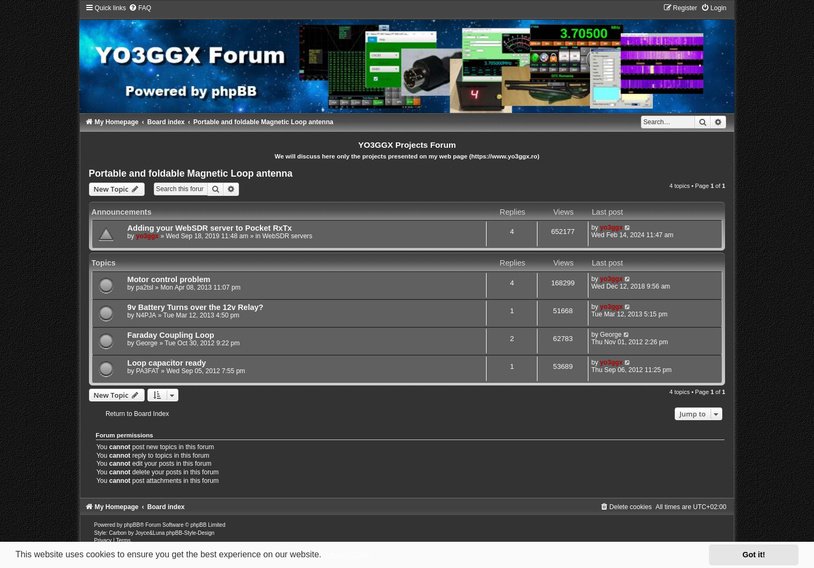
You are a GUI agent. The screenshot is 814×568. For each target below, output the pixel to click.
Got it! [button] (754, 554)
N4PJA (146, 315)
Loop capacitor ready (167, 363)
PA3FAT (147, 371)
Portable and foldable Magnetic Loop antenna (191, 173)
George (147, 343)
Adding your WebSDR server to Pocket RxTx (210, 228)
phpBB (132, 525)
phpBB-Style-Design (190, 533)
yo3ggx (147, 236)
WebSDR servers (287, 236)
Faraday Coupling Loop (171, 335)
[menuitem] (140, 8)
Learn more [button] (347, 554)
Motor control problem (169, 279)
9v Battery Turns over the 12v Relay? (196, 307)
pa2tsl (144, 287)
